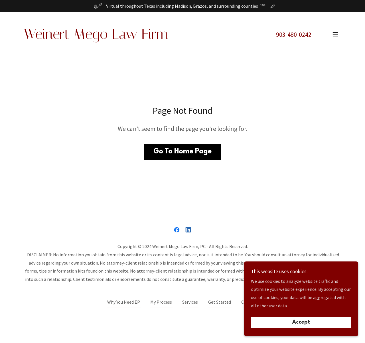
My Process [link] (161, 302)
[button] (335, 34)
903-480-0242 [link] (293, 34)
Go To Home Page (182, 152)
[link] (96, 37)
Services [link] (190, 302)
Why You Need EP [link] (123, 302)
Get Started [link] (219, 302)
